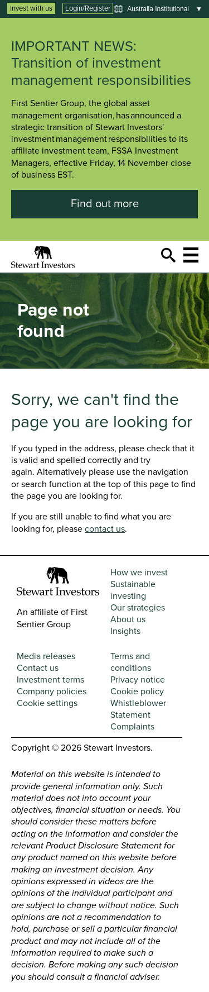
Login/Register (87, 8)
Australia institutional (158, 9)
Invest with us (31, 8)
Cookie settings (47, 703)
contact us (105, 529)
